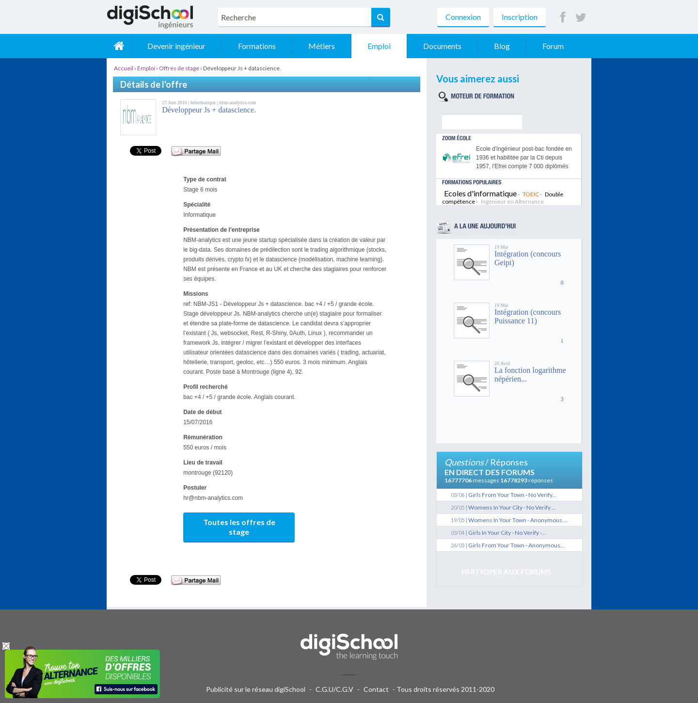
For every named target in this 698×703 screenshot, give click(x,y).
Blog (502, 45)
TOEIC (531, 194)
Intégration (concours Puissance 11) (527, 316)
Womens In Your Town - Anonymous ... (518, 520)
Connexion (463, 16)
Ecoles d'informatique (480, 193)
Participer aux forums (506, 571)
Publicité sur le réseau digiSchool (255, 689)
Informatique (203, 102)
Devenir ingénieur (176, 45)
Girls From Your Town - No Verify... (512, 494)
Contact (376, 689)
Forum (553, 45)
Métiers (321, 45)
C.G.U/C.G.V (334, 689)
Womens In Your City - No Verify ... (512, 507)
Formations (257, 45)
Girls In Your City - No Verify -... (507, 532)
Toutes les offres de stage (239, 526)
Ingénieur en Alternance (512, 201)
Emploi (379, 45)
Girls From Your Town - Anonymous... (516, 545)
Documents (442, 45)
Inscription (520, 16)
